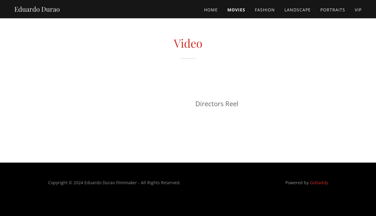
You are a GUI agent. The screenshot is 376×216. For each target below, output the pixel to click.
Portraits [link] (332, 10)
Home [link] (211, 10)
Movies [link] (236, 10)
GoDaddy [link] (319, 182)
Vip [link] (358, 10)
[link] (37, 10)
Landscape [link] (297, 10)
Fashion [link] (265, 10)
